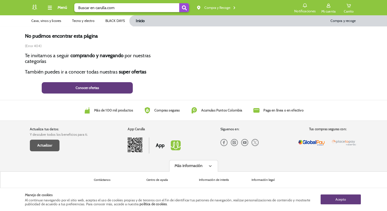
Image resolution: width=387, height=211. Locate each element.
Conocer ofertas (87, 88)
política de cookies (153, 204)
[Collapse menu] (56, 8)
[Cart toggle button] (349, 7)
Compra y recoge (343, 21)
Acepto (340, 199)
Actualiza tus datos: (44, 129)
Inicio (140, 21)
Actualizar (44, 145)
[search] (131, 7)
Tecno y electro (83, 21)
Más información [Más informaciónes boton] (188, 165)
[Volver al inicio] (34, 9)
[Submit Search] (184, 7)
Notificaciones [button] (305, 7)
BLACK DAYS (115, 21)
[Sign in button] (328, 7)
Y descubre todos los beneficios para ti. (59, 134)
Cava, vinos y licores (46, 21)
